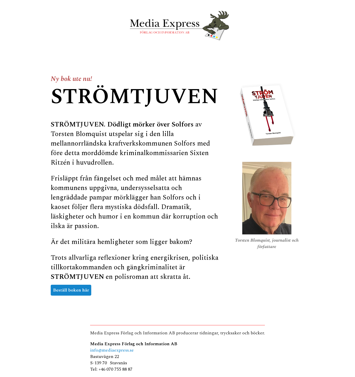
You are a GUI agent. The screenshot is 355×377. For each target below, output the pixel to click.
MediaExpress (177, 25)
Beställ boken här (71, 290)
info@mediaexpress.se (112, 350)
